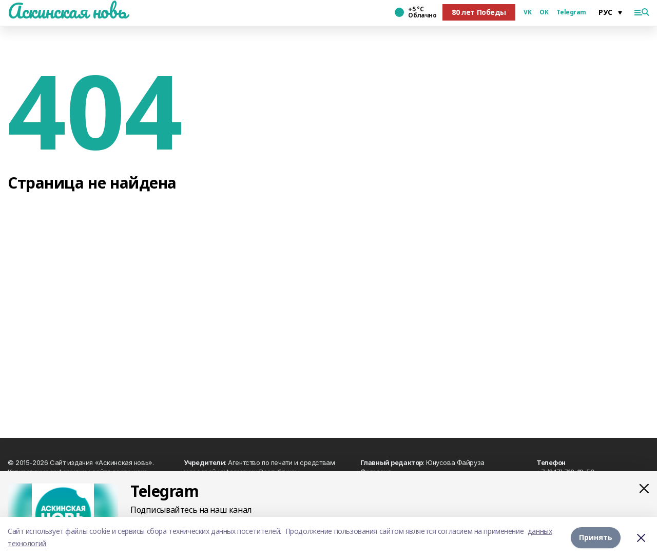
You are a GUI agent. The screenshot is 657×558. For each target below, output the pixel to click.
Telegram (571, 12)
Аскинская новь (67, 11)
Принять (595, 537)
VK (527, 12)
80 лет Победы (479, 12)
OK (543, 12)
